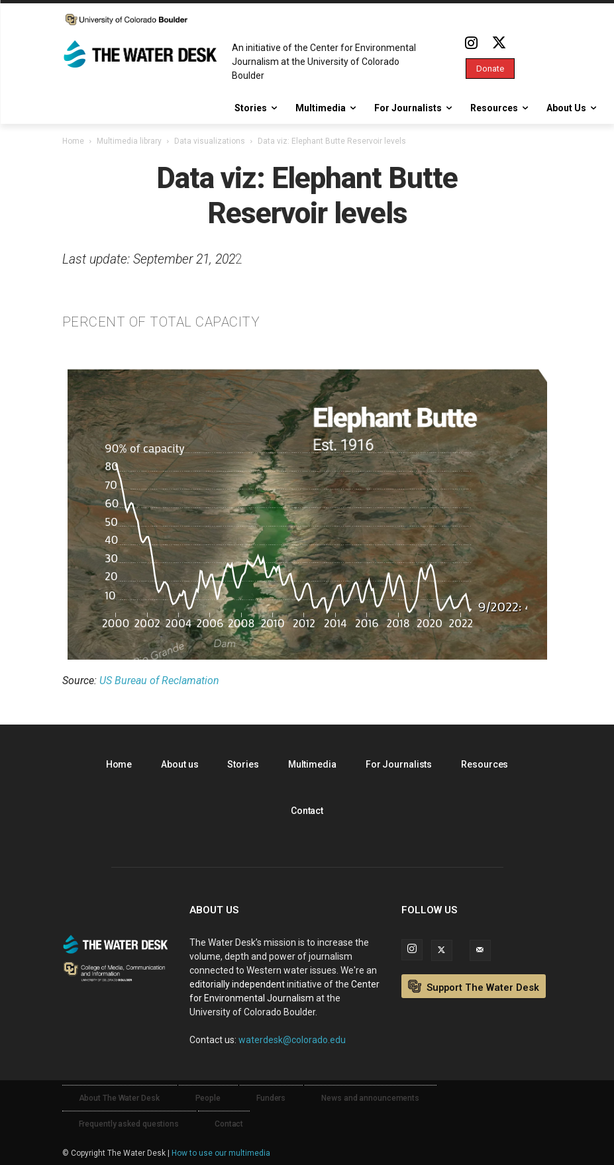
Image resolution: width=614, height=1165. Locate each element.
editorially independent (237, 984)
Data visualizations (209, 141)
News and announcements (370, 1098)
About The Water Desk (119, 1098)
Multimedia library (129, 141)
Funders (270, 1098)
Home (73, 141)
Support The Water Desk (473, 986)
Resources (484, 764)
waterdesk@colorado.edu (292, 1040)
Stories (242, 764)
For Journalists (399, 764)
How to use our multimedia (221, 1153)
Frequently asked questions (129, 1124)
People (208, 1098)
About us (179, 764)
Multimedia (312, 764)
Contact (307, 810)
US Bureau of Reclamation (159, 680)
